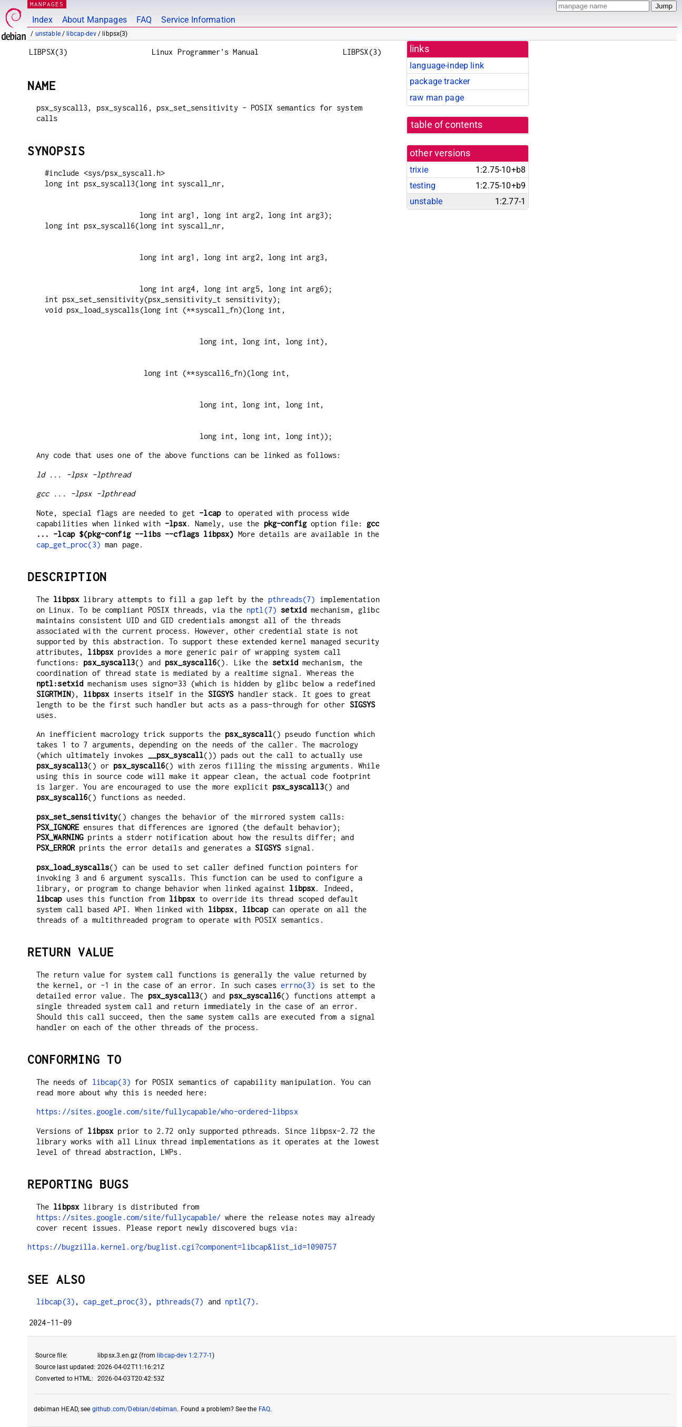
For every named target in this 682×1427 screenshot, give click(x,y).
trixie (419, 170)
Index (42, 20)
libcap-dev (81, 33)
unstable (48, 33)
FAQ (144, 20)
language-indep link (447, 66)
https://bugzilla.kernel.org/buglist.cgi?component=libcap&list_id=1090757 (182, 1246)
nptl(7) (261, 609)
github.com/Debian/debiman (134, 1409)
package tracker (440, 81)
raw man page (437, 98)
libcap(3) (111, 1081)
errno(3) (298, 985)
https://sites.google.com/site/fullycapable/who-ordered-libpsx (167, 1111)
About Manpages (94, 20)
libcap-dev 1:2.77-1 (184, 1355)
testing (423, 186)
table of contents (447, 124)
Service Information (198, 20)
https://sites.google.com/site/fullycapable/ (128, 1217)
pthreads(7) (291, 599)
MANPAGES (47, 4)
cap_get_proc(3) (68, 544)
